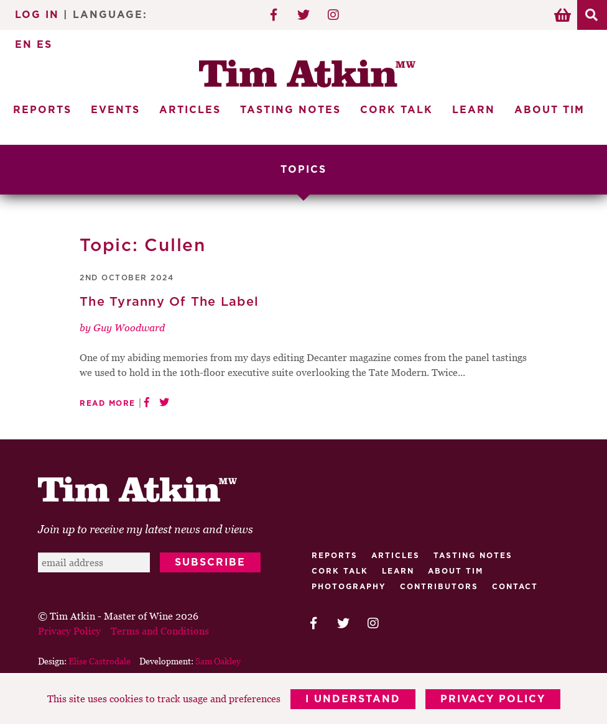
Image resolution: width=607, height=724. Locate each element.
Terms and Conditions (160, 630)
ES (44, 45)
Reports (42, 110)
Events (115, 110)
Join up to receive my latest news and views (145, 529)
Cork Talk (396, 110)
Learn (473, 110)
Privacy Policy (492, 699)
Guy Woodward (129, 327)
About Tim (549, 110)
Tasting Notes (290, 110)
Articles (190, 110)
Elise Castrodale (99, 661)
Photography (349, 586)
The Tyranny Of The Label (169, 302)
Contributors (439, 586)
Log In (37, 15)
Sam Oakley (218, 661)
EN (23, 45)
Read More (108, 403)
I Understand (353, 699)
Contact (515, 586)
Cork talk (340, 571)
